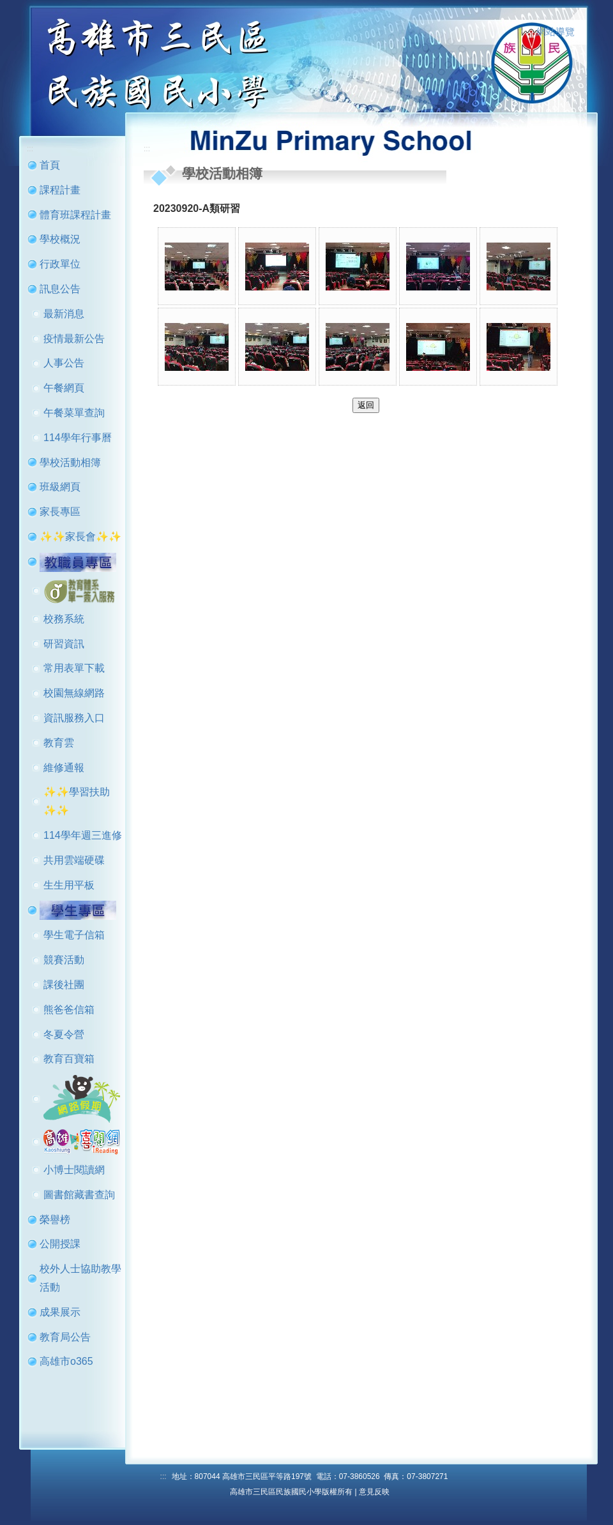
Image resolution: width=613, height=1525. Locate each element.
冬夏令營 (63, 1034)
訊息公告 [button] (60, 288)
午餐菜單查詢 (74, 412)
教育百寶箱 (69, 1058)
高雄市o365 (66, 1361)
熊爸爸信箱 (69, 1009)
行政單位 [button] (60, 264)
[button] (78, 561)
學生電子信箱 (74, 934)
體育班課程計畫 (75, 214)
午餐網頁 (63, 387)
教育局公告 (65, 1337)
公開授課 (60, 1243)
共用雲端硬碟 (74, 860)
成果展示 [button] (60, 1312)
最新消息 (63, 313)
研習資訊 (63, 643)
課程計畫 (60, 189)
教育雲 (58, 742)
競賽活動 (63, 959)
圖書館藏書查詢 (79, 1194)
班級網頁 (60, 486)
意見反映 (374, 1491)
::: (524, 32)
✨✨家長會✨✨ (80, 536)
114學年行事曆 (77, 437)
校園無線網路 (74, 692)
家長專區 (60, 511)
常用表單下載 (74, 668)
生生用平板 (69, 885)
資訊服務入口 (74, 717)
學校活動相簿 (70, 462)
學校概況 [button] (60, 239)
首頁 (50, 165)
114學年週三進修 (82, 835)
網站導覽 (555, 32)
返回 (366, 405)
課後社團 (63, 984)
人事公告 (63, 362)
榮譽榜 (55, 1219)
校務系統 (63, 618)
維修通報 (63, 767)
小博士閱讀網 (74, 1169)
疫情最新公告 (74, 338)
